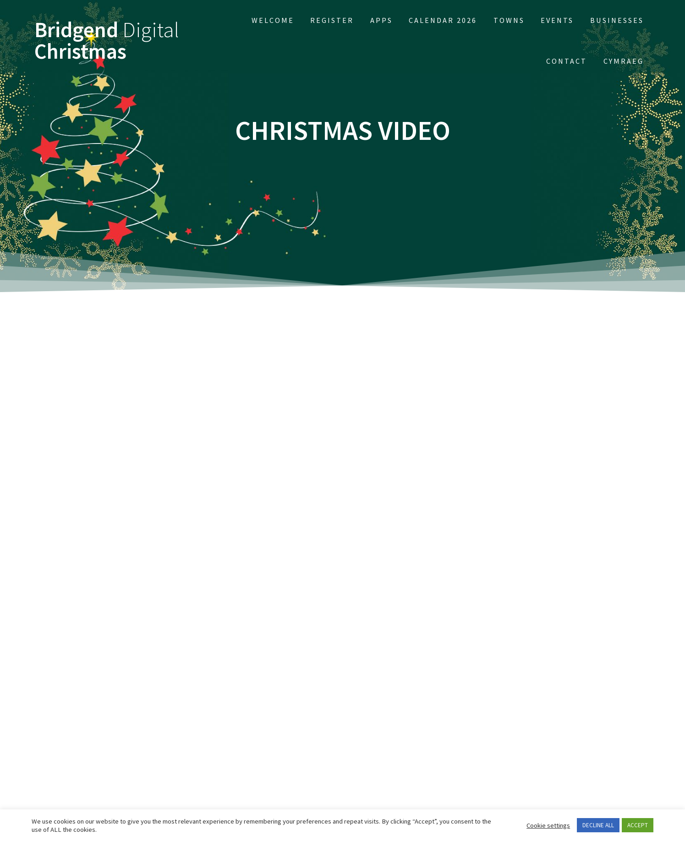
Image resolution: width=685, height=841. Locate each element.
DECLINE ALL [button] (598, 825)
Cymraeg (623, 61)
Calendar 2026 (443, 20)
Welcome (273, 20)
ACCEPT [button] (637, 825)
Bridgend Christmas (106, 40)
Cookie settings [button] (548, 825)
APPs (381, 20)
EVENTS (557, 20)
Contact (566, 61)
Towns (509, 20)
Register (332, 20)
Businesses (617, 20)
